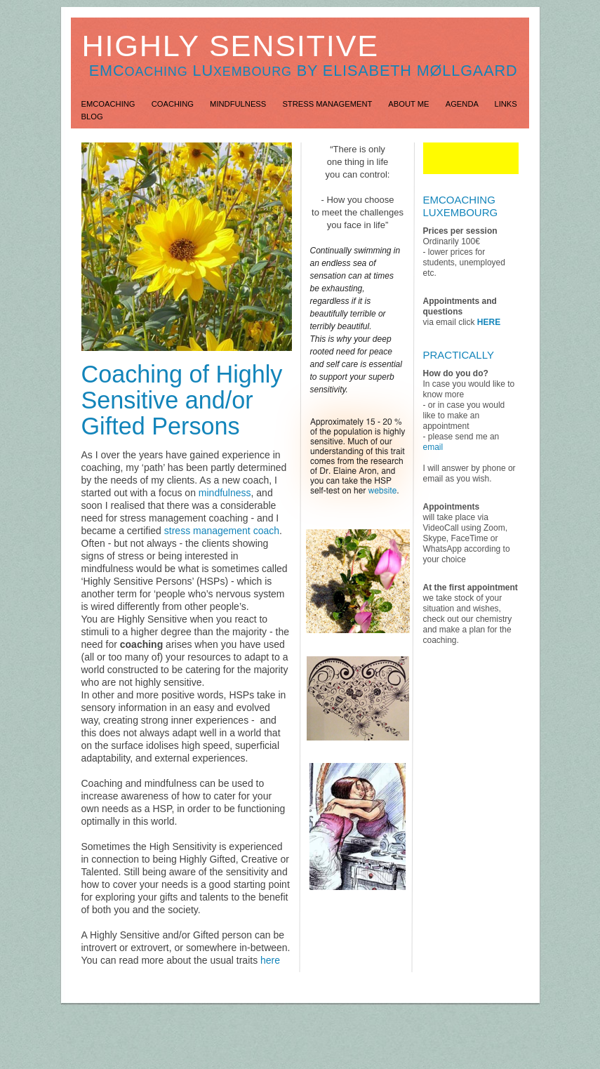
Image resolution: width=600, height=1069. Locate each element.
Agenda (463, 104)
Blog (92, 116)
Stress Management (328, 104)
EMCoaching (109, 104)
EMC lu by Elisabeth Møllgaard (303, 70)
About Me (409, 104)
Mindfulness (239, 104)
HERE (488, 322)
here (270, 960)
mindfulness (225, 492)
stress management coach (221, 530)
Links (505, 104)
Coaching (174, 104)
